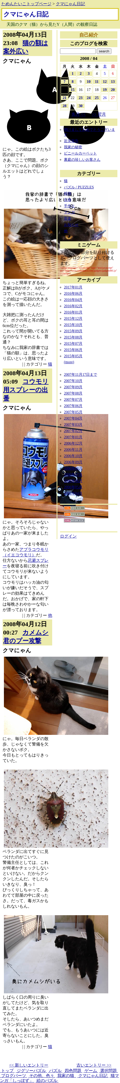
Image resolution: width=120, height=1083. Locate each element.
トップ (7, 1070)
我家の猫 (66, 1075)
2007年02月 (73, 431)
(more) (69, 362)
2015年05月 (73, 356)
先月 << (78, 114)
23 (80, 98)
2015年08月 (73, 337)
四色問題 (73, 1070)
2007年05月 (73, 412)
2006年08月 (73, 468)
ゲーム (90, 1070)
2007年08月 (73, 393)
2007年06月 (73, 406)
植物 (67, 193)
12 (104, 81)
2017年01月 (73, 287)
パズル (55, 1070)
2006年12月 (73, 443)
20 (113, 90)
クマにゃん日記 (70, 4)
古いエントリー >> (93, 1065)
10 (89, 81)
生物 (67, 200)
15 (72, 90)
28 (64, 106)
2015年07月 (73, 343)
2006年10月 (73, 456)
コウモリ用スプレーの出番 (26, 390)
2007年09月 (73, 387)
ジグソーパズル (31, 1070)
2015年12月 (73, 318)
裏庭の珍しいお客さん (82, 159)
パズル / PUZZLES (79, 187)
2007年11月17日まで (80, 374)
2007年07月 (73, 399)
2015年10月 (73, 325)
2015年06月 (73, 350)
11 (97, 81)
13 (113, 81)
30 (80, 106)
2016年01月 (73, 312)
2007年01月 (73, 437)
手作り (69, 206)
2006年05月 (73, 487)
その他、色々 (41, 1075)
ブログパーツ (13, 1075)
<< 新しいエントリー (28, 1065)
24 (89, 98)
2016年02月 (73, 306)
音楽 (67, 218)
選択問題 (108, 1070)
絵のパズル (46, 1080)
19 (104, 90)
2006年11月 (73, 449)
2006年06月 (73, 481)
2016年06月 (73, 293)
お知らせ (71, 225)
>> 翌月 (99, 114)
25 (97, 98)
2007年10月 (73, 381)
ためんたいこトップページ (26, 4)
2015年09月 (73, 331)
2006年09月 (73, 462)
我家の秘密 (73, 147)
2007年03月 (73, 424)
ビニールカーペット (80, 153)
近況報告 (71, 141)
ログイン (68, 536)
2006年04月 (73, 493)
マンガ (69, 212)
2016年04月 (73, 300)
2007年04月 (73, 418)
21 (64, 98)
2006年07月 (73, 474)
